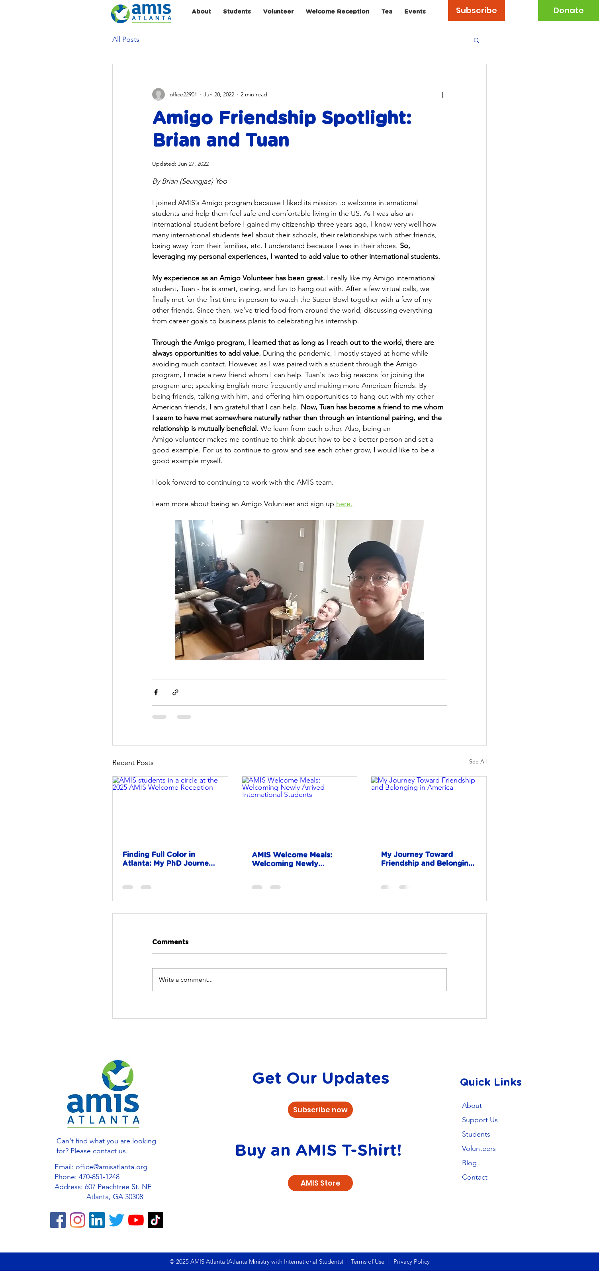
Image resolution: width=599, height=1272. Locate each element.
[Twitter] (116, 1220)
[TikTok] (155, 1220)
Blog (469, 1162)
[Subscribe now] (320, 1110)
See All (478, 761)
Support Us (480, 1119)
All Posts (125, 39)
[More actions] (442, 94)
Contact (474, 1177)
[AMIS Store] (320, 1183)
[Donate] (568, 10)
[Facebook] (58, 1220)
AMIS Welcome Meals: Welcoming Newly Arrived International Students (292, 860)
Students (476, 1134)
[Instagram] (77, 1220)
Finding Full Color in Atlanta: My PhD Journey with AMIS (167, 859)
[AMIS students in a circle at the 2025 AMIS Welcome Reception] (170, 809)
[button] (476, 40)
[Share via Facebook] (156, 692)
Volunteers (479, 1148)
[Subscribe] (476, 10)
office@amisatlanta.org (111, 1166)
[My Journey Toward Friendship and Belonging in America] (428, 809)
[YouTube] (136, 1220)
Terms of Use (367, 1261)
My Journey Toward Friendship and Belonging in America (427, 859)
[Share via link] (175, 692)
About (472, 1105)
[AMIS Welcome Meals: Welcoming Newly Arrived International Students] (299, 809)
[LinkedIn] (97, 1220)
